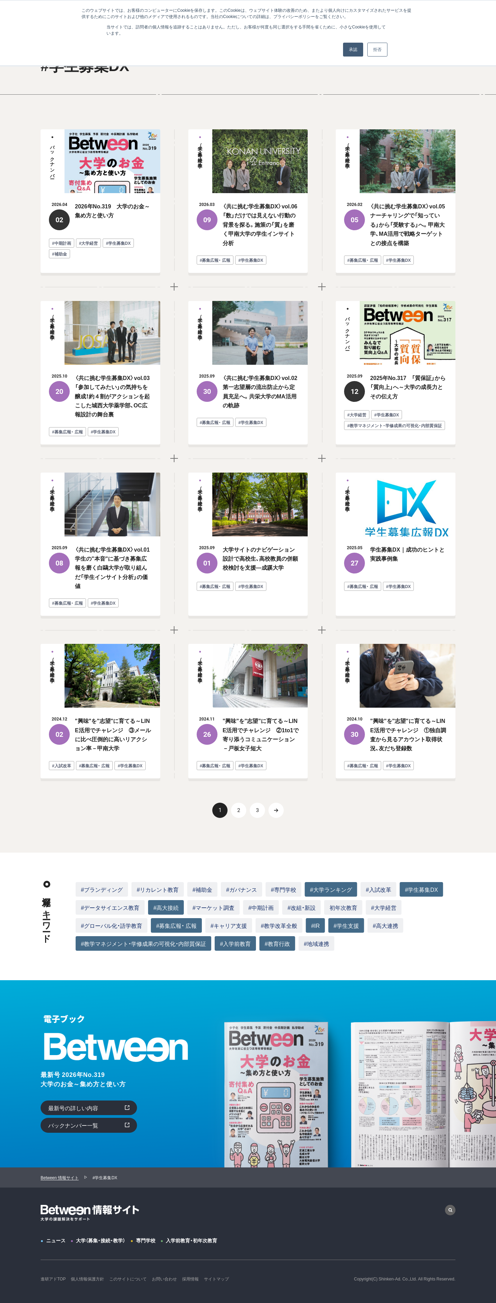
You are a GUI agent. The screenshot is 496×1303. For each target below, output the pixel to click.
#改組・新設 (302, 907)
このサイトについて (128, 1279)
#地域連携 (316, 943)
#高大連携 (385, 925)
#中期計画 (261, 907)
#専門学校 (283, 889)
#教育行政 (277, 943)
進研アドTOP (53, 1279)
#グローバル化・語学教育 (111, 925)
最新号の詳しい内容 (73, 1108)
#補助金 (202, 889)
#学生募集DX (421, 889)
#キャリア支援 (229, 925)
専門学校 (145, 1240)
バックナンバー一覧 (73, 1125)
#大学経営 (383, 907)
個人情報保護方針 (87, 1279)
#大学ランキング (331, 889)
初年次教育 (343, 907)
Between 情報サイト (60, 1177)
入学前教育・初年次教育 (191, 1240)
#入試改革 (378, 889)
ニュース (56, 1240)
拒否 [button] (377, 49)
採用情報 (190, 1279)
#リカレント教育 (158, 889)
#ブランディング (102, 889)
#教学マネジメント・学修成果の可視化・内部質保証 (143, 943)
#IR (315, 925)
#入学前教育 (235, 943)
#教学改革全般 (279, 925)
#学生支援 (346, 925)
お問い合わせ (164, 1279)
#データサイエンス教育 (110, 907)
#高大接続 (166, 907)
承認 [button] (353, 49)
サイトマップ (216, 1279)
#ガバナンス (241, 889)
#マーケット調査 (213, 907)
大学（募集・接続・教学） (100, 1240)
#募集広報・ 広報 (176, 925)
